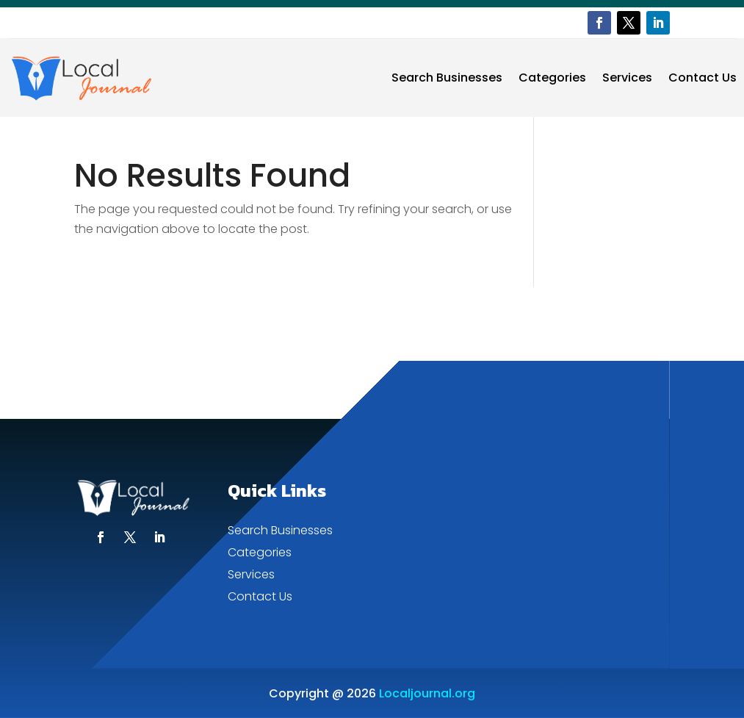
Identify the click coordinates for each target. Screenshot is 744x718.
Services (627, 77)
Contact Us (702, 77)
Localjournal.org (427, 693)
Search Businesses (446, 77)
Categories (552, 77)
